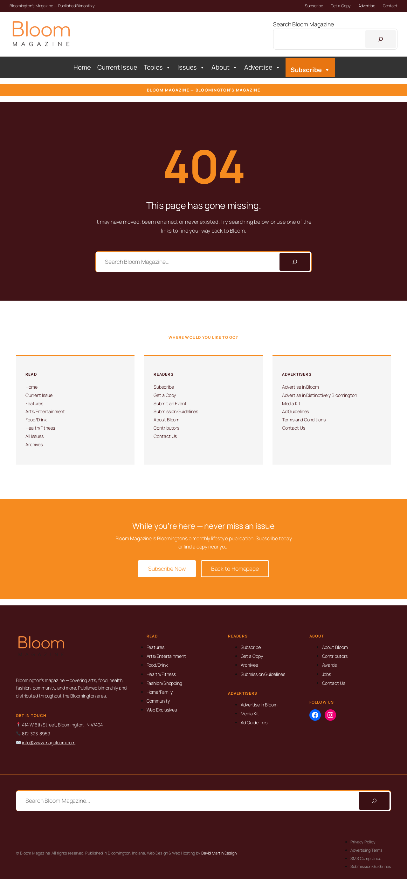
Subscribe (314, 6)
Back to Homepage (235, 568)
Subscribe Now (167, 568)
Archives (34, 444)
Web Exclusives (162, 710)
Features (34, 403)
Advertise (366, 6)
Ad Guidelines (295, 411)
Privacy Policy (363, 842)
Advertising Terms (366, 850)
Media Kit (291, 403)
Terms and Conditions (304, 420)
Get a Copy (341, 6)
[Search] (380, 39)
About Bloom (166, 420)
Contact (390, 6)
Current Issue (117, 67)
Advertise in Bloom (300, 387)
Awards (329, 665)
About (224, 67)
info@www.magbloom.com (48, 742)
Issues (191, 67)
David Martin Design (219, 853)
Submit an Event (170, 403)
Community (158, 701)
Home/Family (160, 692)
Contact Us (165, 436)
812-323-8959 (36, 734)
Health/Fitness (40, 428)
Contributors (166, 428)
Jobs (326, 674)
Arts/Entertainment (45, 411)
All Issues (34, 436)
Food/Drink (36, 420)
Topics (157, 67)
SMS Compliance (365, 858)
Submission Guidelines (176, 411)
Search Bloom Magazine (303, 24)
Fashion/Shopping (164, 683)
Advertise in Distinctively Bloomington (319, 395)
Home (82, 67)
